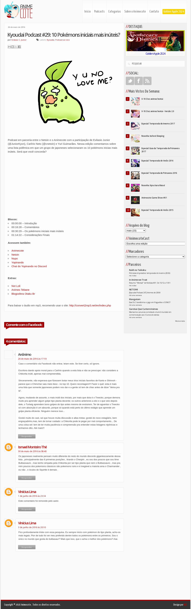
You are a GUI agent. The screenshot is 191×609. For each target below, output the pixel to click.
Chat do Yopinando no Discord (29, 266)
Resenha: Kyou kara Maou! (153, 185)
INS (185, 604)
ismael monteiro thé (32, 447)
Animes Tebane (20, 289)
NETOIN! (133, 289)
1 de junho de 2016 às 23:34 (32, 496)
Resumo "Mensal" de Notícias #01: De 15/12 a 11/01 (149, 283)
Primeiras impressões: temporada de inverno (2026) (149, 273)
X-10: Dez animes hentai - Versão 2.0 (157, 111)
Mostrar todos (180, 321)
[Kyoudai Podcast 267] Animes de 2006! (144, 292)
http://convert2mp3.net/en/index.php (90, 305)
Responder (27, 436)
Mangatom (134, 299)
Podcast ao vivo (62, 39)
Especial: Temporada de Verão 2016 (157, 160)
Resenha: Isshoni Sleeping (152, 135)
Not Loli (15, 285)
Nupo (14, 258)
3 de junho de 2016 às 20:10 (32, 527)
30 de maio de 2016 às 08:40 (32, 451)
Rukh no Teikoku (137, 270)
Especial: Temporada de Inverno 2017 (158, 123)
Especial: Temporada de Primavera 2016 (159, 173)
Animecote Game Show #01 (154, 197)
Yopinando (17, 262)
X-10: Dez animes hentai (152, 98)
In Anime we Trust (138, 279)
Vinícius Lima (27, 491)
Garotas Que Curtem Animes (143, 309)
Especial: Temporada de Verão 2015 (157, 210)
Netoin (15, 254)
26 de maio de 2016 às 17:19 (32, 358)
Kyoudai (50, 39)
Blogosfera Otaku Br (23, 293)
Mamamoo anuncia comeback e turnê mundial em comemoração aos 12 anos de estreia (150, 313)
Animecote (17, 250)
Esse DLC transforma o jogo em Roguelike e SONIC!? (149, 302)
